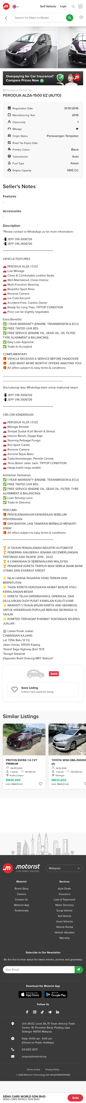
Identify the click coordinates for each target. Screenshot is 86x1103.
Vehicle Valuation (65, 932)
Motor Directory (64, 905)
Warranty (64, 938)
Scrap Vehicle (64, 910)
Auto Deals (64, 888)
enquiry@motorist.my (34, 1056)
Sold (75, 1098)
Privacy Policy (52, 1069)
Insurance (64, 894)
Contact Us (21, 899)
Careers (21, 894)
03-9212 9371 (29, 1049)
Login (63, 6)
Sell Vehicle (48, 6)
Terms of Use (33, 1069)
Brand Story (22, 888)
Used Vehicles (64, 921)
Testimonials (21, 910)
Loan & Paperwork (64, 899)
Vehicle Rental (64, 927)
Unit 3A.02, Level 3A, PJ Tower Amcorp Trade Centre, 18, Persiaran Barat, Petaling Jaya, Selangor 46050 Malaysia (48, 1027)
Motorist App (21, 905)
